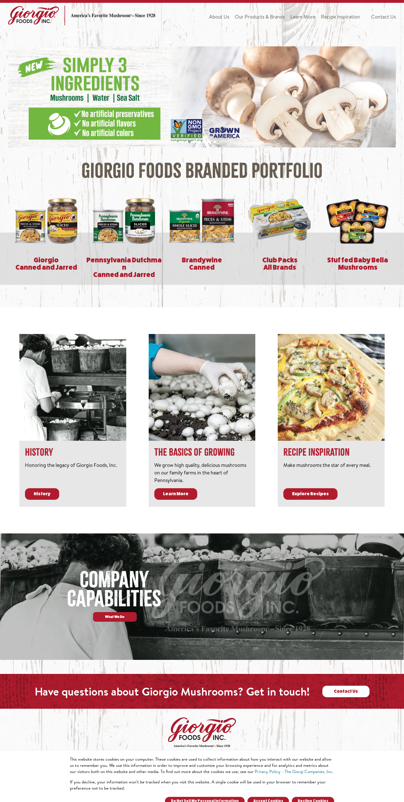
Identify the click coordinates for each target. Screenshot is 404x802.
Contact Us (383, 16)
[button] (189, 141)
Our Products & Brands (260, 16)
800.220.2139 (262, 779)
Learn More (302, 16)
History (42, 494)
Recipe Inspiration (340, 16)
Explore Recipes (310, 494)
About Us (219, 16)
